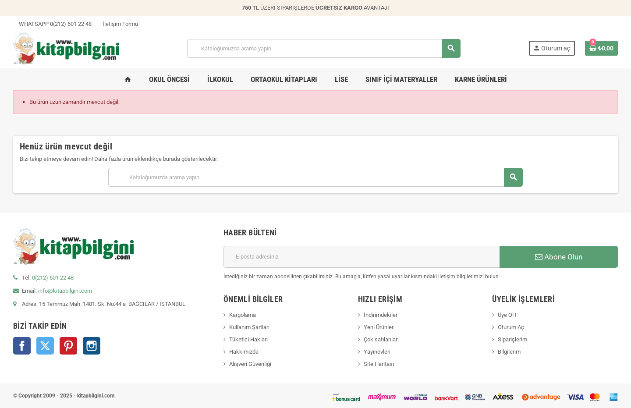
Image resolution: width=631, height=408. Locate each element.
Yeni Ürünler (378, 327)
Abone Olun (558, 256)
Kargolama (242, 315)
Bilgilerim (509, 351)
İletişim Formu (117, 24)
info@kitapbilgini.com (65, 290)
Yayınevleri (377, 351)
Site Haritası (379, 364)
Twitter (45, 346)
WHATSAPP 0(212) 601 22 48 (52, 24)
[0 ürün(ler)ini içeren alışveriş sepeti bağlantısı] (601, 48)
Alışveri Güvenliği (250, 364)
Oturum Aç (511, 327)
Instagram (91, 346)
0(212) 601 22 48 (53, 277)
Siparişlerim (512, 339)
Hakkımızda (244, 351)
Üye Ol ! (507, 315)
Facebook (22, 346)
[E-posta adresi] (361, 257)
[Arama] (323, 48)
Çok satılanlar (380, 339)
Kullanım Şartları (249, 327)
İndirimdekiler (380, 315)
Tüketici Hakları (248, 339)
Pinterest (68, 346)
